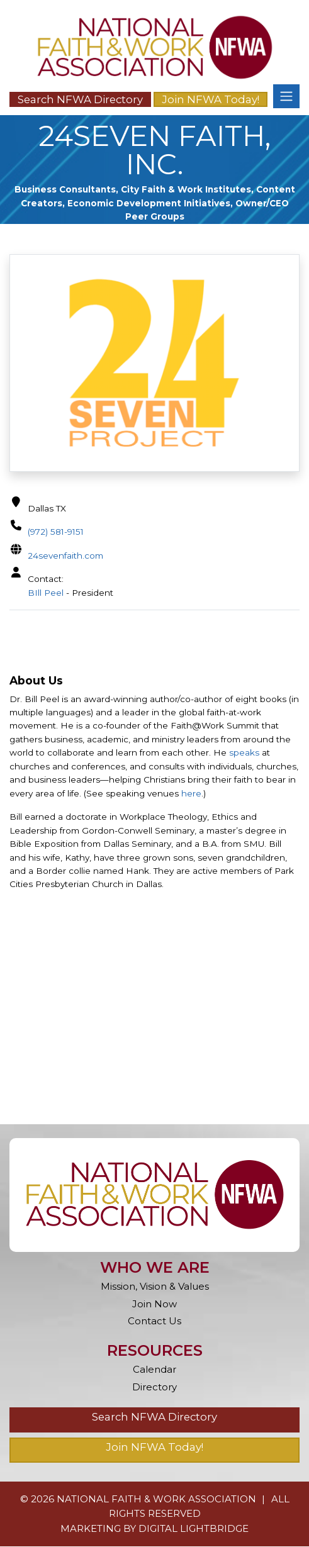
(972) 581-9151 (56, 532)
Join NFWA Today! (210, 99)
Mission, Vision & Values (155, 1287)
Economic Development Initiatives (148, 203)
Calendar (154, 1370)
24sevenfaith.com (65, 555)
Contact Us (154, 1322)
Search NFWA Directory (80, 99)
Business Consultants (65, 189)
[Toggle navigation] (286, 96)
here (191, 794)
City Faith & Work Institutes (186, 189)
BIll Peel (46, 593)
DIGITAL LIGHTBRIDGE (193, 1529)
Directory (154, 1387)
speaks (244, 754)
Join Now (154, 1304)
